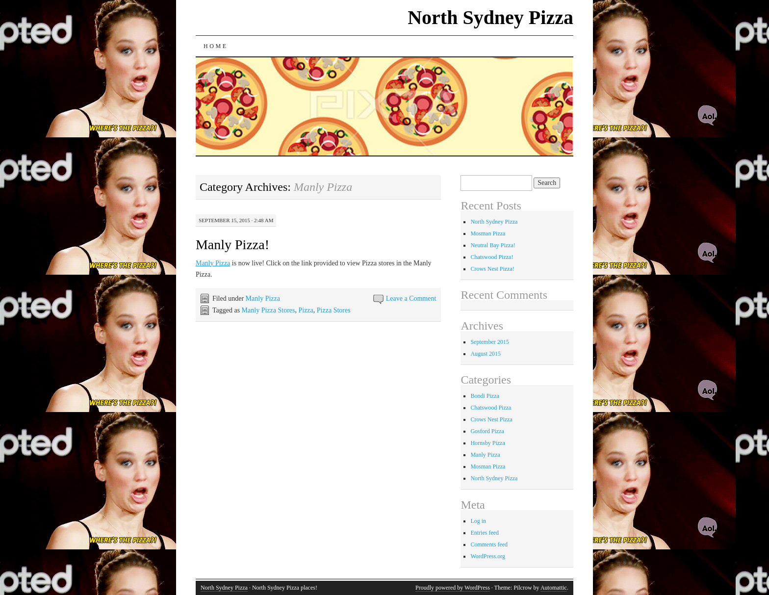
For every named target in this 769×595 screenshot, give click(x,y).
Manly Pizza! (232, 244)
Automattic (553, 587)
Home (216, 46)
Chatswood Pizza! (491, 257)
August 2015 (485, 353)
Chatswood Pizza (490, 407)
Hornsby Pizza (487, 443)
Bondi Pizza (484, 395)
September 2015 (489, 341)
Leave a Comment (411, 298)
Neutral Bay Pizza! (492, 245)
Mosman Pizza (487, 233)
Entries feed (484, 532)
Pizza (305, 310)
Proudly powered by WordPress (452, 587)
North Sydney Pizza (490, 17)
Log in (478, 520)
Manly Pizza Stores (268, 310)
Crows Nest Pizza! (492, 268)
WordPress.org (487, 556)
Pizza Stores (334, 310)
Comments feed (489, 544)
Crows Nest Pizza (491, 419)
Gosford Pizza (487, 431)
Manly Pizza (213, 263)
